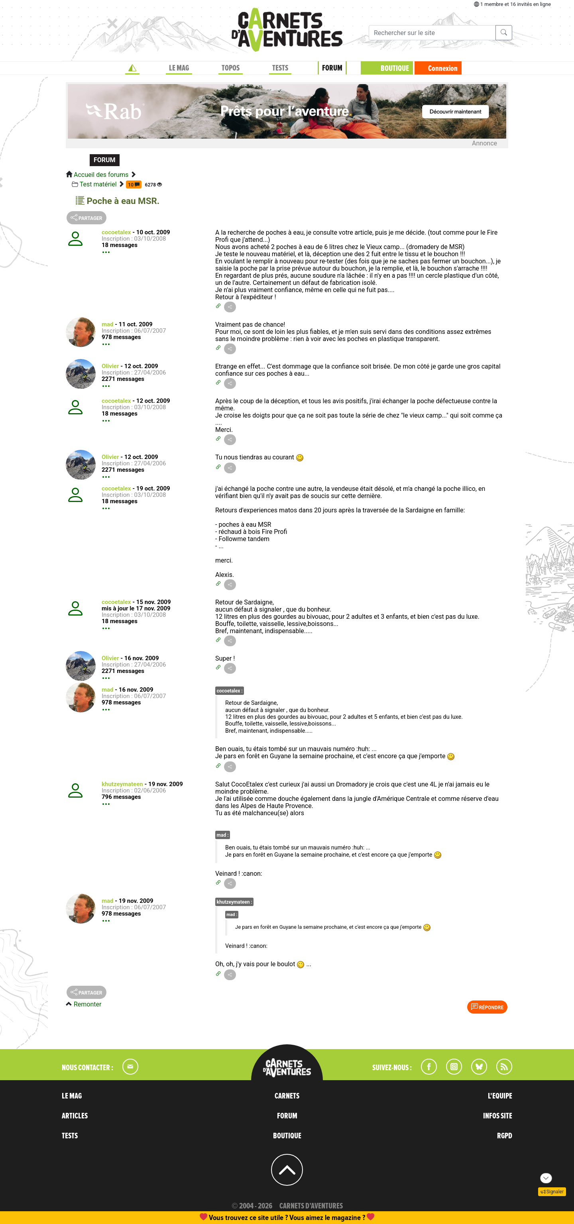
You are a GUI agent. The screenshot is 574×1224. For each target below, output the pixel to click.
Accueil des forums (101, 174)
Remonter (87, 1004)
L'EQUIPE (500, 1096)
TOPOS (231, 68)
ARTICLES (75, 1116)
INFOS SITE (497, 1116)
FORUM (332, 68)
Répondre (487, 1007)
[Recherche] (432, 32)
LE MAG (179, 68)
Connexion (443, 69)
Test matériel (98, 184)
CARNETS (287, 1096)
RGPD (504, 1136)
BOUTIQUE (395, 69)
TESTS (280, 68)
